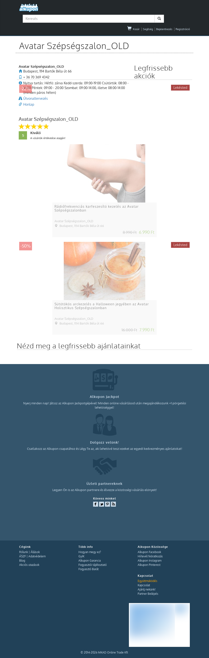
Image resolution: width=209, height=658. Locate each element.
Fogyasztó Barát (88, 569)
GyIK (81, 556)
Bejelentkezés (164, 29)
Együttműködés (147, 581)
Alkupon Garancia (89, 560)
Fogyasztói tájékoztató (92, 565)
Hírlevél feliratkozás (150, 556)
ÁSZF (22, 556)
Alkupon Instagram (149, 560)
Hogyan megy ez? (89, 552)
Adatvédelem (36, 556)
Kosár (133, 29)
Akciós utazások (29, 565)
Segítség (148, 29)
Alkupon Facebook (149, 552)
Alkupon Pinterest (149, 565)
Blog (22, 560)
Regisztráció (183, 29)
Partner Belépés (148, 593)
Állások (35, 552)
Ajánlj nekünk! (146, 589)
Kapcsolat (144, 585)
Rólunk (23, 552)
